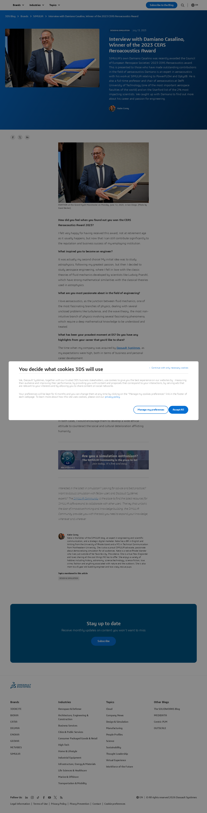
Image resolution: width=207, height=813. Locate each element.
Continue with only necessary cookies (167, 369)
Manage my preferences (146, 409)
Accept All (178, 409)
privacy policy (112, 397)
